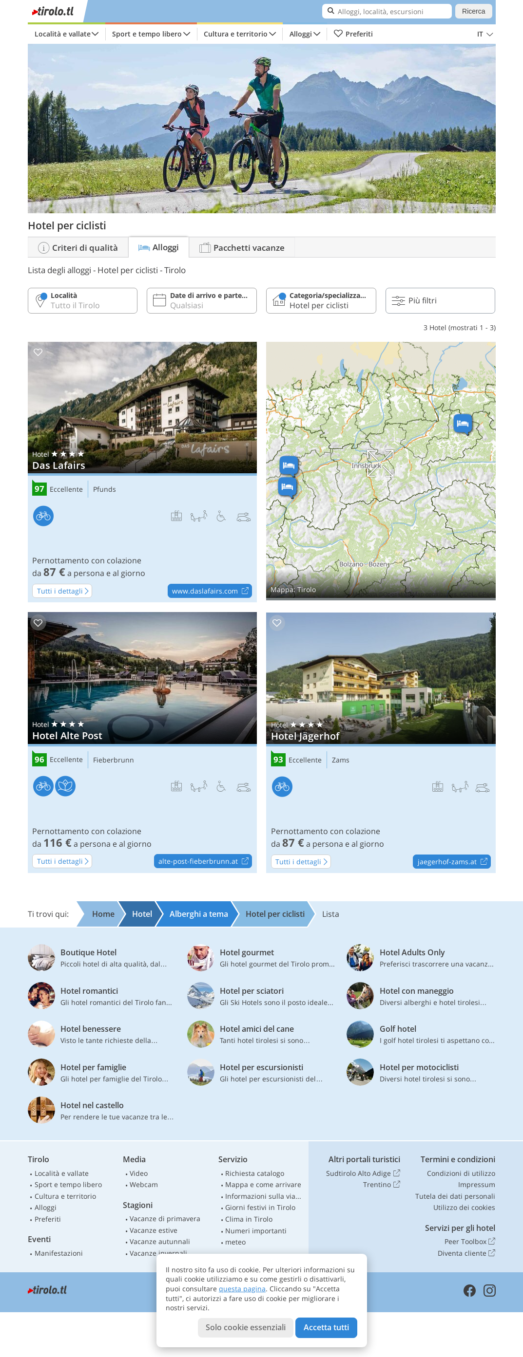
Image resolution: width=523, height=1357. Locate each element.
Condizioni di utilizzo (461, 1173)
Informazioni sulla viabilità (264, 1196)
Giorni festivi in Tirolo (260, 1207)
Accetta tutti (326, 1327)
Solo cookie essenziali (246, 1327)
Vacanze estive (153, 1230)
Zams (340, 760)
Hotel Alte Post (142, 742)
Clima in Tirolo (248, 1219)
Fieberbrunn (113, 760)
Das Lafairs (142, 472)
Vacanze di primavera (165, 1218)
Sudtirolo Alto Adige (363, 1173)
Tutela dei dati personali (455, 1196)
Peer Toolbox (470, 1241)
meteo (235, 1241)
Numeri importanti (256, 1230)
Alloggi (301, 33)
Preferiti (353, 34)
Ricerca (473, 11)
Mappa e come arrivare (263, 1184)
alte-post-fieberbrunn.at (205, 861)
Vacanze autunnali (160, 1241)
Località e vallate (63, 33)
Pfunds (104, 489)
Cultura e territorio (236, 33)
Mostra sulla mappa (381, 471)
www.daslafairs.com (212, 591)
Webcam (144, 1184)
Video (139, 1173)
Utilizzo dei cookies (464, 1207)
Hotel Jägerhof (380, 743)
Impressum (476, 1184)
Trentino (381, 1185)
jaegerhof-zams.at (454, 862)
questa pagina (242, 1288)
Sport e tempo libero (147, 33)
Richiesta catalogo (254, 1173)
